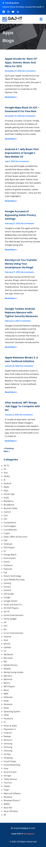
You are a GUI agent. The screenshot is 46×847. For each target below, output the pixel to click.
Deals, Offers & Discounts (15, 536)
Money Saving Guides (13, 672)
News (6, 700)
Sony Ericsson (10, 772)
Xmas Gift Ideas (11, 811)
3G (5, 469)
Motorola (8, 679)
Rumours (8, 740)
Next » (7, 451)
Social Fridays (10, 761)
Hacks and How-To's (13, 604)
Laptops (7, 647)
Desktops (8, 544)
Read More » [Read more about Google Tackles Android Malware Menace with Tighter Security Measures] (11, 347)
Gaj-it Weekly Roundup (14, 579)
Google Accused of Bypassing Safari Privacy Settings (20, 215)
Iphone (7, 643)
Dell (5, 540)
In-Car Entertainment (13, 633)
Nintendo (8, 704)
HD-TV (7, 611)
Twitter (7, 786)
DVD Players (9, 547)
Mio (5, 661)
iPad (6, 640)
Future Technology (12, 576)
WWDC (7, 804)
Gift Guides (9, 593)
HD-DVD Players (11, 608)
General (7, 590)
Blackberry (8, 501)
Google (7, 597)
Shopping (8, 757)
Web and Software (12, 793)
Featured (8, 569)
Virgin (6, 789)
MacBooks (8, 654)
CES (5, 519)
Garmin (7, 586)
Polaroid (8, 732)
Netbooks (8, 697)
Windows (8, 797)
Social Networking (12, 764)
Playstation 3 (10, 729)
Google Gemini (10, 601)
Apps (6, 490)
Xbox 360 (8, 807)
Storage (7, 775)
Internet (7, 636)
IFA (5, 629)
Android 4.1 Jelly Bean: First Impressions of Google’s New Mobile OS (22, 153)
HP (5, 622)
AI (4, 479)
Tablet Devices (10, 779)
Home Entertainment (13, 615)
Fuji (5, 572)
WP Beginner (28, 834)
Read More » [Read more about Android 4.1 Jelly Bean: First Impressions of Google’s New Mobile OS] (11, 200)
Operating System (12, 711)
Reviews (7, 736)
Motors (7, 683)
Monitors (8, 675)
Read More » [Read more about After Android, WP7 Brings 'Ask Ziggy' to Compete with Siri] (11, 440)
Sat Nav (7, 754)
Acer (6, 472)
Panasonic (8, 718)
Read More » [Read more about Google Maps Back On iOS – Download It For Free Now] (11, 138)
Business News (10, 508)
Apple (6, 487)
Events (7, 561)
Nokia (6, 708)
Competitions (10, 522)
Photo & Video (10, 725)
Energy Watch (10, 554)
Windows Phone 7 (12, 800)
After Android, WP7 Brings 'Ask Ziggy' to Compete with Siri (22, 406)
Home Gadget (10, 618)
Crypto (7, 533)
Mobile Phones (10, 665)
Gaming (7, 583)
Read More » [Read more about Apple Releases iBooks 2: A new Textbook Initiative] (11, 392)
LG (5, 650)
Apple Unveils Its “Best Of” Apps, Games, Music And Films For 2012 (21, 62)
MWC (6, 693)
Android (7, 483)
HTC (5, 625)
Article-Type (9, 494)
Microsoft (8, 658)
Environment (10, 558)
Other (6, 715)
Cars (6, 515)
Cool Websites (10, 529)
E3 (5, 551)
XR (5, 814)
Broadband (9, 504)
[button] (18, 12)
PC (5, 722)
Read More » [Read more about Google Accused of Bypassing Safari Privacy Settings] (11, 249)
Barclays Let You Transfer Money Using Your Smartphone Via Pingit (21, 263)
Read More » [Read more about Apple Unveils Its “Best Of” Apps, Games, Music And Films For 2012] (11, 97)
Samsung (8, 743)
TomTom (8, 782)
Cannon (7, 512)
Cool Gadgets (10, 526)
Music (6, 690)
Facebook (8, 565)
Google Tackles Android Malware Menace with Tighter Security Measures (21, 312)
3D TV (6, 465)
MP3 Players (9, 686)
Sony (6, 768)
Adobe (7, 476)
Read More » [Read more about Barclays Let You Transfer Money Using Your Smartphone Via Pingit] (11, 298)
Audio (6, 497)
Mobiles (7, 668)
